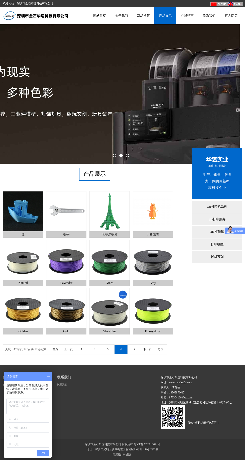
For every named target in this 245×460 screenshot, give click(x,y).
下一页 (147, 349)
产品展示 (165, 15)
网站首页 (99, 15)
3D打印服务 (217, 219)
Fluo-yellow (153, 331)
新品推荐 (143, 15)
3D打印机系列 (217, 206)
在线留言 (187, 15)
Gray (153, 282)
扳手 (66, 234)
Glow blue (109, 331)
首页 (55, 349)
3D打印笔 (217, 231)
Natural (23, 282)
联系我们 (209, 15)
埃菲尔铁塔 (110, 234)
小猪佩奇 (152, 234)
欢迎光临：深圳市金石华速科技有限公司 (28, 3)
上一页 (68, 349)
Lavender (66, 282)
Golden (23, 331)
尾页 (160, 349)
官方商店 (231, 15)
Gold (66, 331)
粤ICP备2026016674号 (147, 444)
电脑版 (117, 454)
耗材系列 (217, 257)
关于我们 (121, 15)
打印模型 (217, 244)
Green (109, 282)
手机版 (127, 454)
